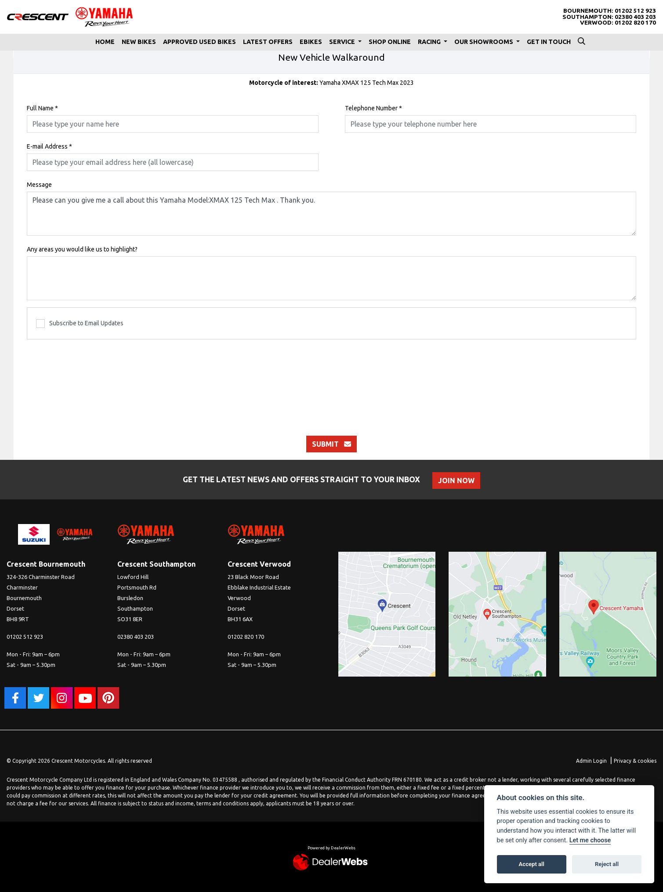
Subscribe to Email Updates (79, 323)
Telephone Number (373, 108)
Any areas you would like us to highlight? (82, 249)
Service (342, 41)
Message (39, 184)
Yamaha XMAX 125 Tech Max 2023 (331, 82)
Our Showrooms (484, 41)
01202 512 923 (635, 11)
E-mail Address (49, 146)
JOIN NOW (456, 480)
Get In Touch (549, 41)
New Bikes (139, 41)
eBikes (311, 41)
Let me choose (590, 840)
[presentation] (332, 383)
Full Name (42, 108)
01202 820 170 (635, 22)
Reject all (607, 864)
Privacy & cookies (635, 761)
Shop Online (390, 41)
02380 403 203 (635, 17)
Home (105, 41)
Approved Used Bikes (199, 41)
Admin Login (591, 761)
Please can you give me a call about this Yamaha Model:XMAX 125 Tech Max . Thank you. (331, 214)
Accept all (531, 864)
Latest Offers (268, 41)
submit (331, 444)
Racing (430, 41)
